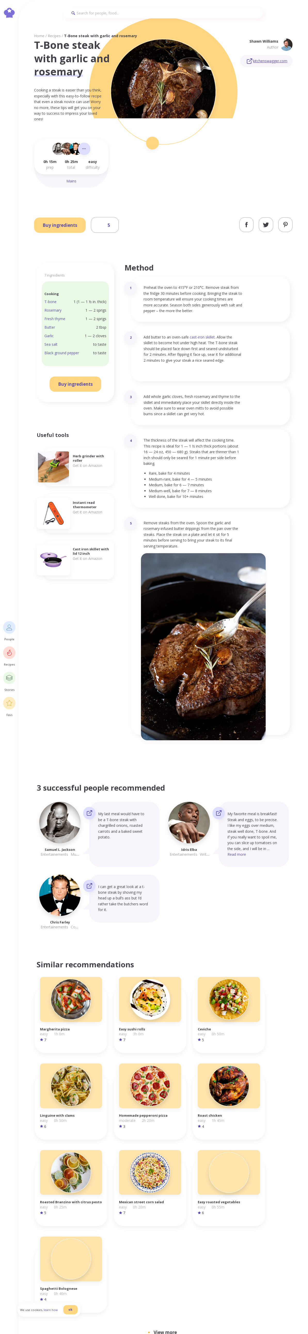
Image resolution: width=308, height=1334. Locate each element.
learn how (57, 1314)
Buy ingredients (60, 225)
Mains (71, 181)
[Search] (163, 13)
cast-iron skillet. (203, 337)
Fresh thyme (54, 318)
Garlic (49, 335)
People (213, 1230)
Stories (213, 1241)
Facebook (282, 1230)
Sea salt (51, 344)
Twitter (280, 1235)
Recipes (54, 35)
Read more (236, 854)
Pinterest (281, 1241)
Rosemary (52, 310)
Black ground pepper (61, 352)
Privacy (249, 1224)
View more (165, 1140)
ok (77, 1314)
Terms (249, 1230)
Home (39, 35)
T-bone (50, 301)
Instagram (283, 1224)
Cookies (250, 1235)
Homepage (217, 1224)
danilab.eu (175, 1320)
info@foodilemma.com (154, 1224)
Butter (49, 327)
